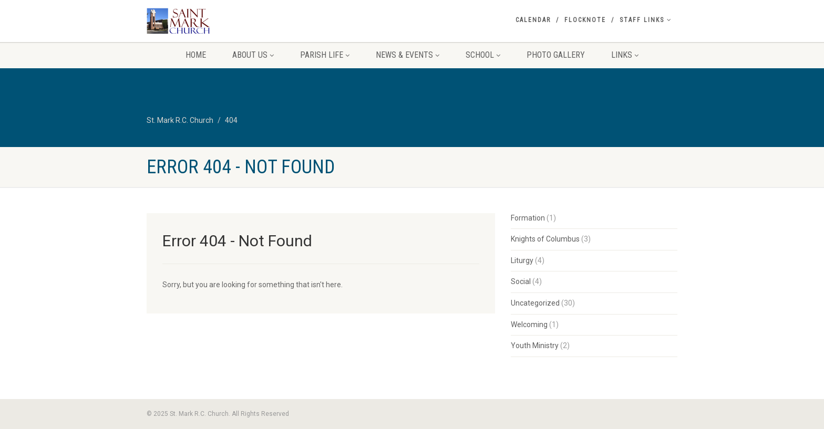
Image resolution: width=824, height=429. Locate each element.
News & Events (407, 55)
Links (624, 55)
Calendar (533, 20)
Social (521, 281)
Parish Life (324, 55)
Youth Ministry (535, 345)
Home (196, 55)
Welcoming (529, 324)
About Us (253, 55)
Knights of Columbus (545, 239)
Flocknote (585, 20)
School (483, 55)
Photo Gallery (556, 55)
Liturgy (522, 260)
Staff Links (646, 20)
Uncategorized (535, 303)
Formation (528, 218)
